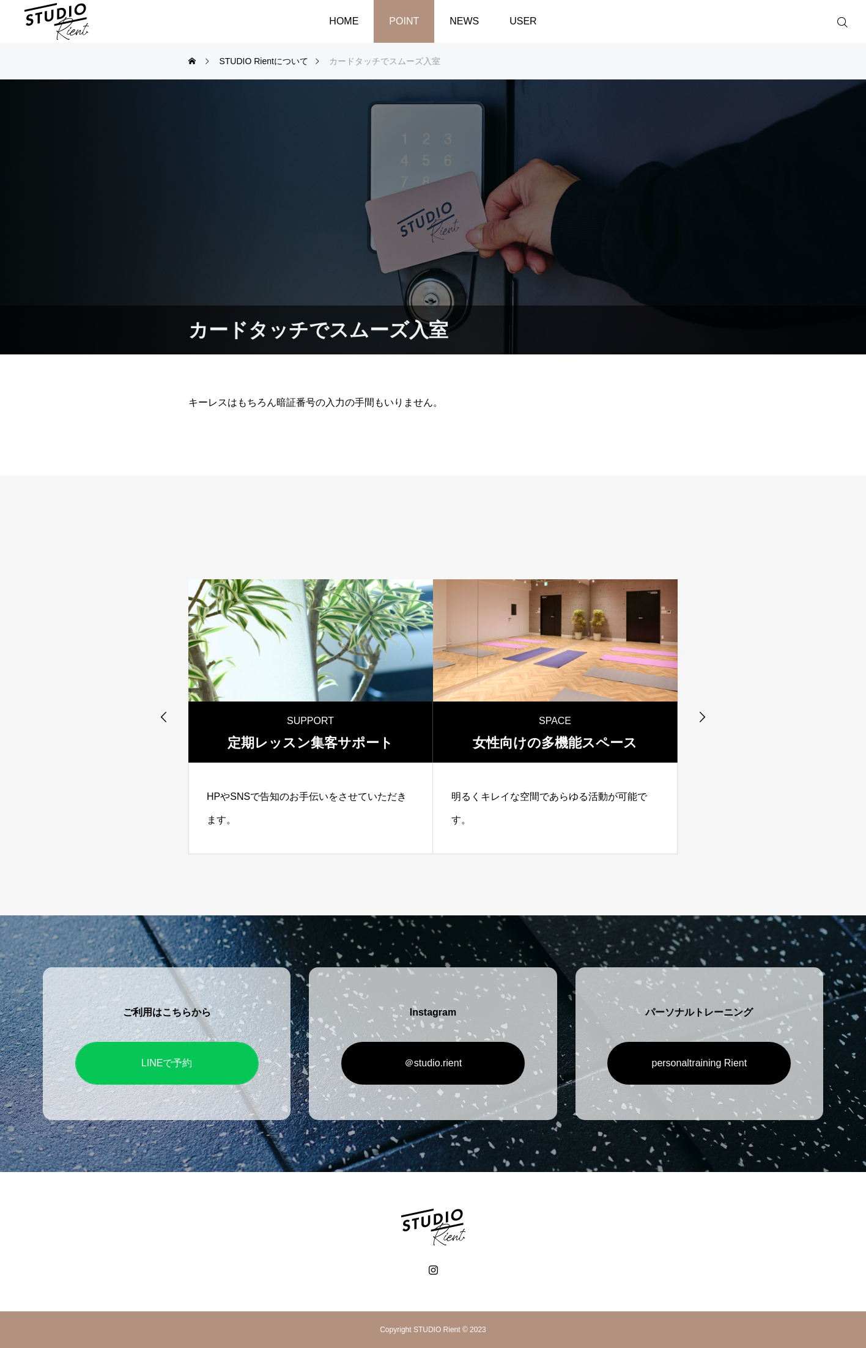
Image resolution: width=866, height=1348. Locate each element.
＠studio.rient (433, 1063)
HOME (343, 21)
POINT (404, 21)
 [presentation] (164, 717)
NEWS (464, 21)
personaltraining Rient (699, 1063)
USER (522, 21)
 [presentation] (702, 717)
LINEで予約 (167, 1063)
